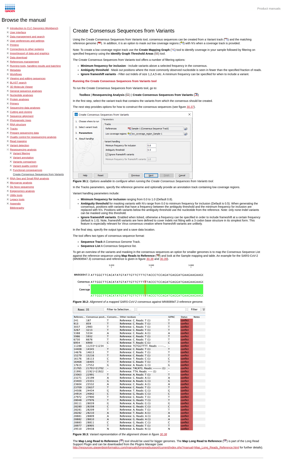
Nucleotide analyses (21, 95)
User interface (18, 32)
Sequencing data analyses (25, 107)
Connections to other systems (27, 49)
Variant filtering (21, 153)
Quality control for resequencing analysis (33, 137)
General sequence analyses (26, 90)
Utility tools (16, 195)
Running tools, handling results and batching (35, 65)
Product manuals (269, 8)
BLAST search (18, 82)
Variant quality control (25, 165)
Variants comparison (24, 161)
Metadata (15, 70)
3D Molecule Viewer (21, 86)
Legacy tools (17, 199)
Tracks (14, 128)
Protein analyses (19, 99)
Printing (14, 44)
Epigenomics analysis (22, 191)
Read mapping (18, 141)
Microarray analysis (21, 182)
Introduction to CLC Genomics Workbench (34, 28)
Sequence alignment (21, 116)
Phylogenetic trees (20, 120)
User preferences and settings (27, 40)
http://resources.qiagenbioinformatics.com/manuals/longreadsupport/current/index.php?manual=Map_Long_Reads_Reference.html (156, 447)
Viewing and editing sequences (27, 78)
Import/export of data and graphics (29, 53)
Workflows (16, 74)
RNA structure (18, 124)
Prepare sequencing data (24, 132)
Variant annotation (23, 157)
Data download (18, 57)
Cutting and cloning (21, 111)
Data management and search (27, 36)
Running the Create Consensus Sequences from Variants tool (115, 81)
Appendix (15, 203)
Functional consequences (27, 170)
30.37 (190, 106)
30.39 (163, 258)
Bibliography (17, 207)
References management (24, 61)
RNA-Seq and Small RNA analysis (29, 178)
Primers (14, 103)
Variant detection (19, 145)
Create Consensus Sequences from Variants (38, 174)
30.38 (150, 258)
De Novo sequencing (22, 186)
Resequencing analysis (23, 149)
